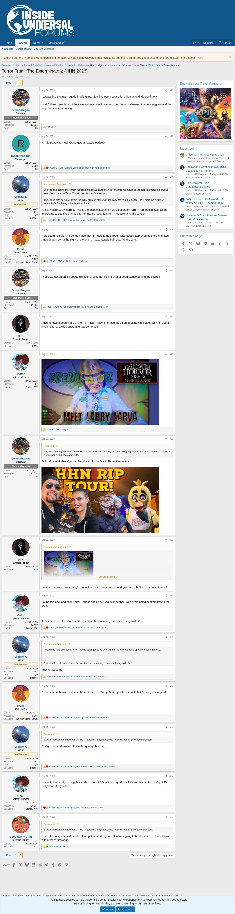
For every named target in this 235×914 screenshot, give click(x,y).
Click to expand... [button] (107, 576)
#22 (171, 136)
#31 (171, 637)
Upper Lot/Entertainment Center (202, 209)
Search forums (24, 48)
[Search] (224, 42)
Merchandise (56, 42)
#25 (171, 270)
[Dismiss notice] (229, 58)
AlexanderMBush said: (56, 184)
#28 (171, 439)
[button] (38, 42)
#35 (171, 817)
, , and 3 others (75, 676)
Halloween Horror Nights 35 (200, 177)
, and (76, 807)
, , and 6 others (78, 627)
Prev (8, 83)
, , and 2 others (80, 168)
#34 (171, 776)
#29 (171, 540)
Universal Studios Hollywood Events (205, 161)
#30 (171, 595)
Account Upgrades (44, 48)
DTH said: (49, 446)
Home (8, 42)
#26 (171, 316)
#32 (171, 686)
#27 (171, 354)
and (57, 429)
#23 (171, 177)
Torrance (33, 218)
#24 (171, 229)
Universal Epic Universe (198, 193)
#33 (171, 727)
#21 (171, 90)
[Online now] (21, 152)
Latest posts (188, 148)
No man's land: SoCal (27, 262)
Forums (22, 42)
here (200, 57)
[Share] (166, 90)
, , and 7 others (68, 261)
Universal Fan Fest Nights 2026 (205, 154)
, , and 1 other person (75, 220)
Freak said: (50, 734)
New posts (7, 48)
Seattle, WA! (32, 387)
